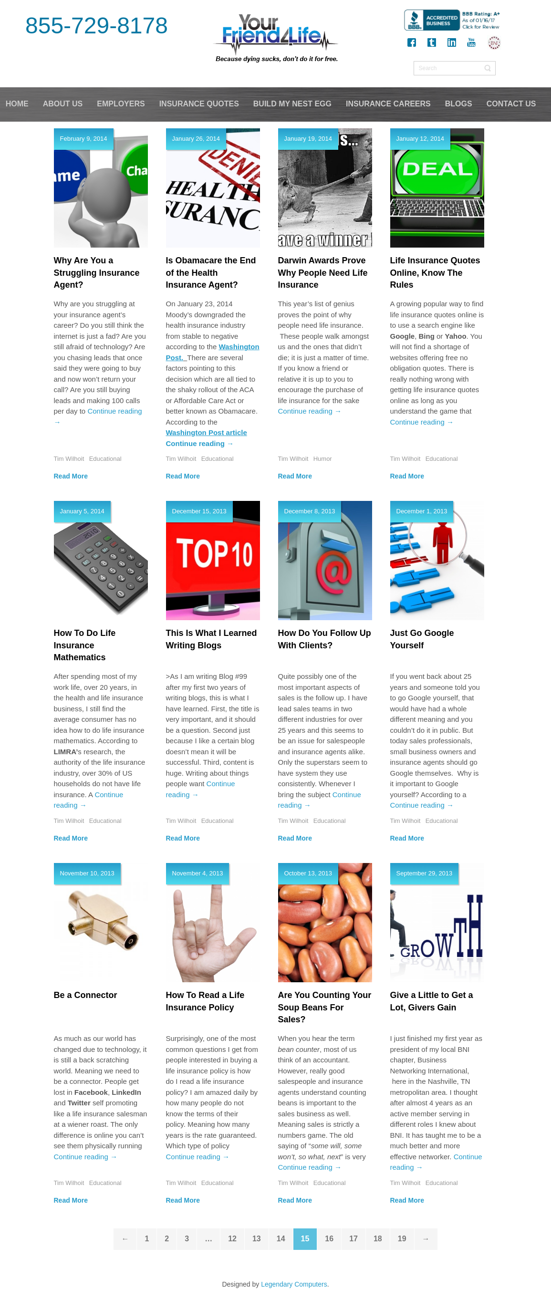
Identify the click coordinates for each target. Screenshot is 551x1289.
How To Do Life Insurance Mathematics (85, 645)
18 (378, 1239)
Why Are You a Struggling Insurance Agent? (97, 273)
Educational (105, 458)
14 (281, 1239)
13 (256, 1239)
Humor (322, 458)
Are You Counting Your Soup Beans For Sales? (325, 1007)
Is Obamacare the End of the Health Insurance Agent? (211, 273)
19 (402, 1239)
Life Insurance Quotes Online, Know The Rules (435, 273)
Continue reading (200, 443)
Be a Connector (85, 995)
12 (232, 1239)
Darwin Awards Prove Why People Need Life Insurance (323, 273)
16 (329, 1239)
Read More (71, 476)
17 (353, 1239)
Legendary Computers (294, 1284)
